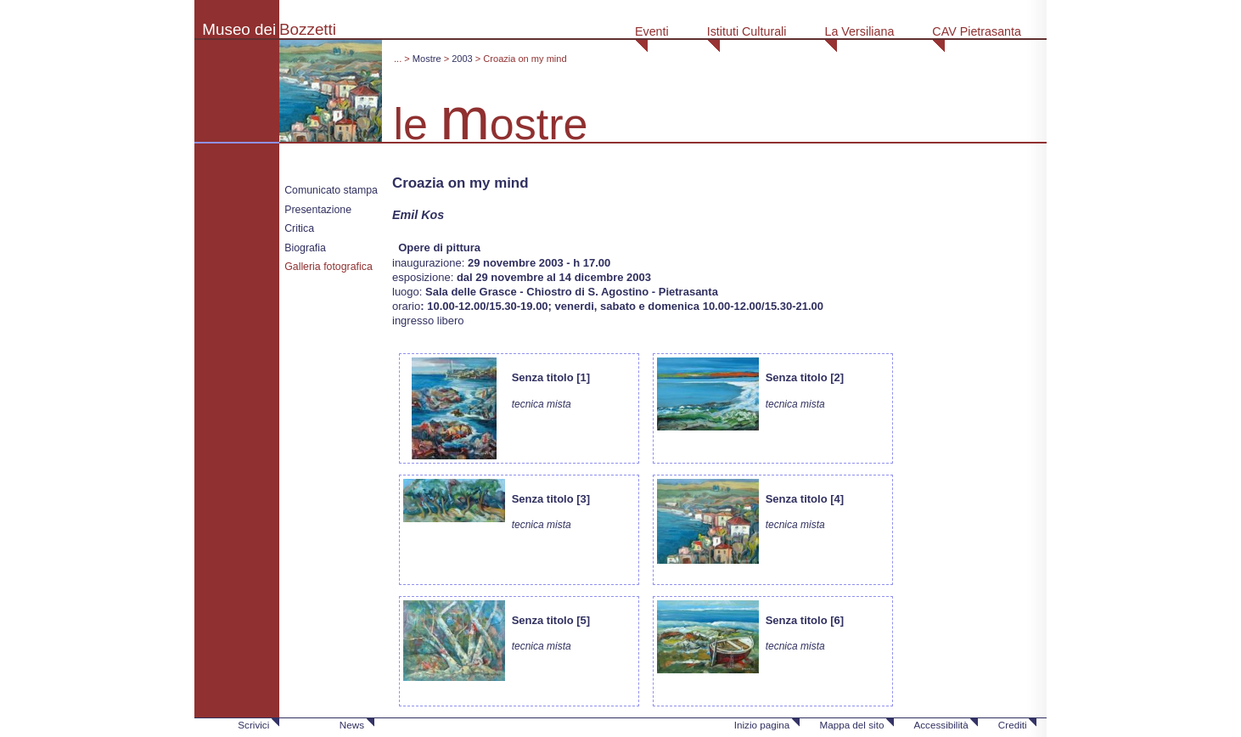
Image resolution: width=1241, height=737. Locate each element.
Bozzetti (307, 29)
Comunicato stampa (331, 190)
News (352, 724)
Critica (299, 228)
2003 (462, 58)
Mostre (427, 58)
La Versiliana (859, 31)
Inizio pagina (762, 724)
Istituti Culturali (747, 31)
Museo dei (239, 29)
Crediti (1012, 724)
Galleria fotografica (328, 267)
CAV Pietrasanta (976, 31)
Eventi (652, 31)
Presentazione (317, 210)
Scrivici (253, 724)
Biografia (305, 248)
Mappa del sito (851, 724)
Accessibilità (940, 724)
